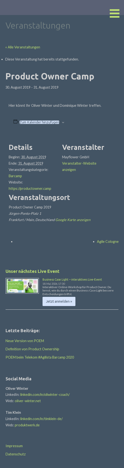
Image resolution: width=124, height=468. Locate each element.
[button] (116, 9)
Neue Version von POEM (25, 341)
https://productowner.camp (30, 188)
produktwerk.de (27, 425)
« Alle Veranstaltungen (22, 47)
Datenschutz (16, 454)
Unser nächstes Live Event (32, 271)
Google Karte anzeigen (72, 220)
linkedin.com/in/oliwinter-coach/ (45, 394)
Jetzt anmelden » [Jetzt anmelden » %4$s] (59, 301)
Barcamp (15, 176)
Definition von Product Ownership (32, 349)
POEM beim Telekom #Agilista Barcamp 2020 (40, 357)
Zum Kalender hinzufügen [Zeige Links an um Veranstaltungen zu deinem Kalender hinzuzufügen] (39, 122)
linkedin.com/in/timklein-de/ (41, 419)
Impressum (14, 446)
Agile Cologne (108, 241)
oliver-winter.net (28, 401)
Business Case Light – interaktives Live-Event (72, 279)
